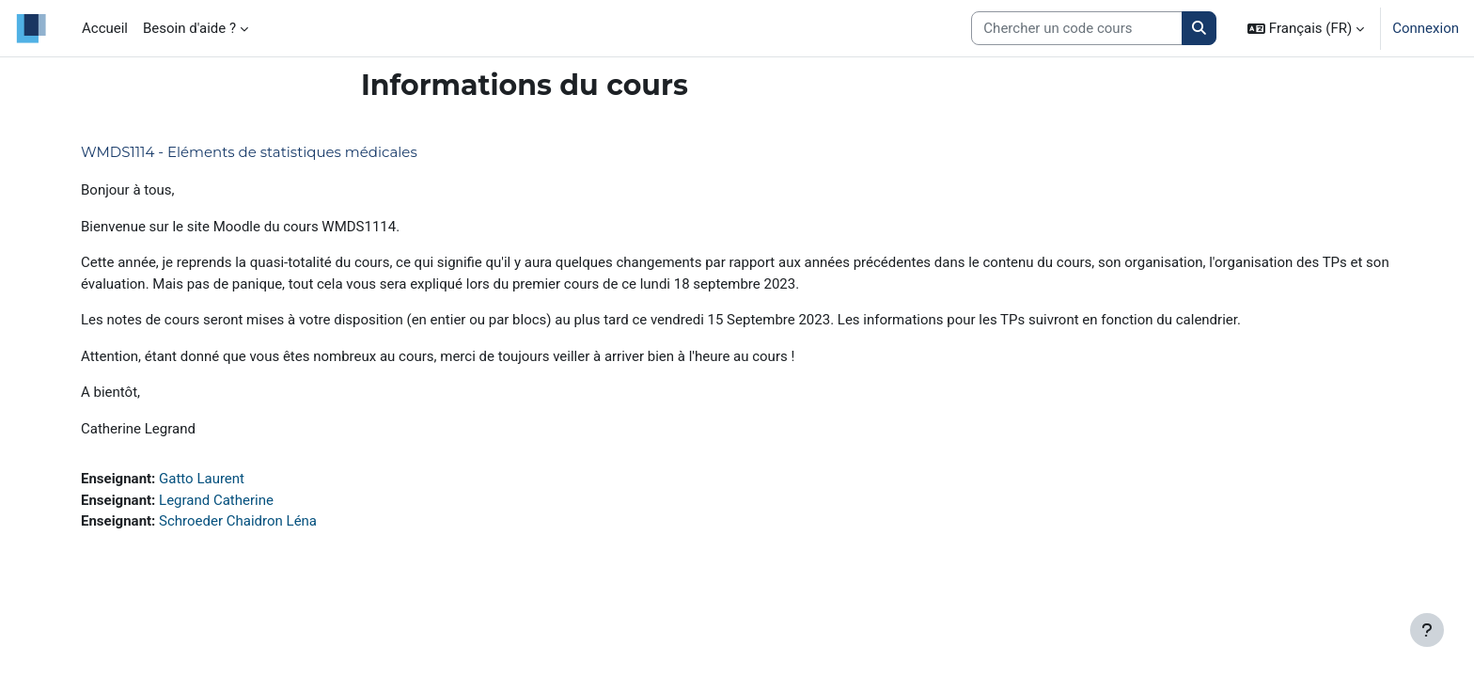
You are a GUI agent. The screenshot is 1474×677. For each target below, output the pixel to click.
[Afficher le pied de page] (1427, 630)
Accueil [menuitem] (105, 28)
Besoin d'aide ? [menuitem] (189, 28)
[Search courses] (1077, 28)
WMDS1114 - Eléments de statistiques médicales (249, 152)
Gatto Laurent (201, 478)
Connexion (1425, 28)
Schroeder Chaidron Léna (238, 520)
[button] (1305, 28)
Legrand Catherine (216, 500)
